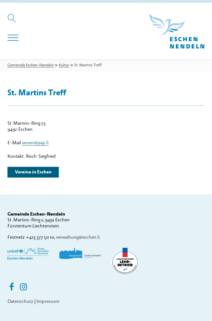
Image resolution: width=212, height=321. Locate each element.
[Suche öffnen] (12, 21)
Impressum (47, 301)
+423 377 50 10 (40, 237)
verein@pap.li (35, 143)
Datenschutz (20, 301)
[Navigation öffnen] (12, 38)
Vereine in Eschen (33, 172)
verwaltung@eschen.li (78, 237)
